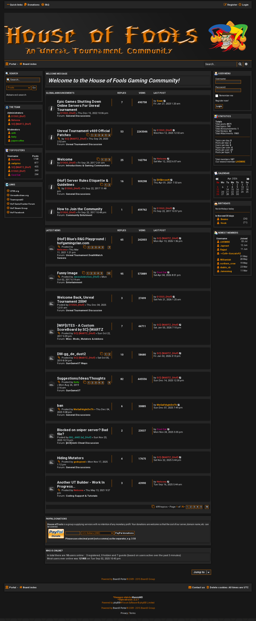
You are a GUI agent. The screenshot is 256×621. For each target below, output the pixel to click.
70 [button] (207, 507)
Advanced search (16, 95)
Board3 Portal (119, 579)
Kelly (76, 382)
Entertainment (74, 282)
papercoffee (17, 141)
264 (36, 174)
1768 (35, 159)
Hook (223, 223)
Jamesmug (226, 271)
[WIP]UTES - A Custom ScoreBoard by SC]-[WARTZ (80, 327)
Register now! (222, 101)
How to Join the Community (79, 209)
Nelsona (161, 158)
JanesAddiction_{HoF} (86, 277)
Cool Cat (162, 272)
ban (60, 406)
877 (36, 163)
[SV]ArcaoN (163, 180)
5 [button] (200, 507)
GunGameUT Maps (76, 363)
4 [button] (197, 507)
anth (13, 133)
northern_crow (227, 263)
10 (109, 273)
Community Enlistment (79, 215)
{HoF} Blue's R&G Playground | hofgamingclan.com (81, 241)
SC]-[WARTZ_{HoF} (75, 138)
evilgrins (16, 163)
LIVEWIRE (240, 162)
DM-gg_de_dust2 (71, 354)
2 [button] (190, 507)
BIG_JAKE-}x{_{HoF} (80, 437)
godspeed (80, 461)
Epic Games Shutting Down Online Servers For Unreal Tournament (79, 106)
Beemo (224, 219)
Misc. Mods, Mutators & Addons (84, 339)
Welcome (65, 159)
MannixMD (137, 597)
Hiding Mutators (70, 458)
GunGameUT (73, 390)
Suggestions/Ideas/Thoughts (81, 378)
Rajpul (223, 250)
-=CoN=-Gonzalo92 (230, 253)
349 (36, 170)
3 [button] (194, 507)
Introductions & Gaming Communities (88, 165)
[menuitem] (32, 4)
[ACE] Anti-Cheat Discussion (82, 443)
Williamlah (225, 260)
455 (36, 166)
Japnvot (224, 246)
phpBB (116, 603)
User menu (222, 73)
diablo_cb (225, 267)
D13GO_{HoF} (67, 113)
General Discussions (78, 116)
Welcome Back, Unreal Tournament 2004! (75, 299)
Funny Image (67, 273)
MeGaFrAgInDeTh (84, 409)
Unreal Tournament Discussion (84, 144)
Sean (160, 101)
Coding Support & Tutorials (82, 495)
